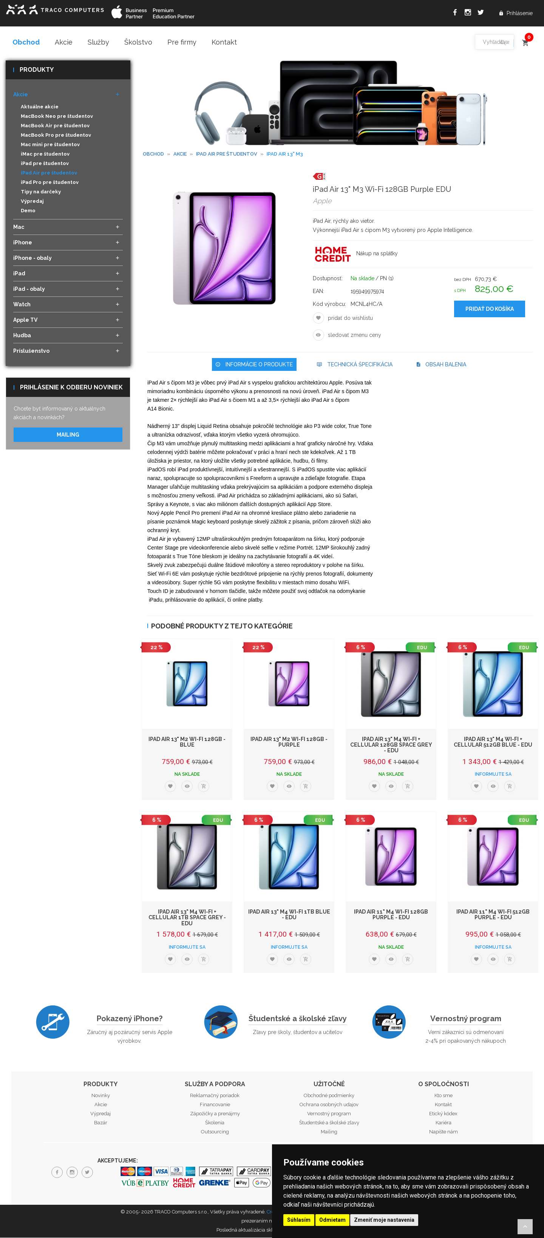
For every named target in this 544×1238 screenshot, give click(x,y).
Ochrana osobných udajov (329, 1105)
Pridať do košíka (489, 309)
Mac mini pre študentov (50, 145)
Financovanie (215, 1105)
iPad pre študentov (45, 164)
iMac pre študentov (45, 154)
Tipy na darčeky (41, 192)
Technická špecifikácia (355, 365)
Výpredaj (32, 202)
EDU (422, 648)
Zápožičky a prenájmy (215, 1114)
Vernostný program (465, 1018)
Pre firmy (181, 42)
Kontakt (224, 42)
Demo (28, 211)
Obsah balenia (441, 365)
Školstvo (138, 42)
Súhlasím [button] (299, 1220)
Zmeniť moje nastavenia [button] (384, 1220)
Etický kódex (443, 1114)
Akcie (64, 42)
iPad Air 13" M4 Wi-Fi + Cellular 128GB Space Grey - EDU (391, 745)
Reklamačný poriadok (215, 1096)
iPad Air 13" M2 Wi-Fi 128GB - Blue (187, 742)
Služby (98, 42)
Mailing (68, 435)
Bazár (100, 1123)
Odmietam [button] (332, 1220)
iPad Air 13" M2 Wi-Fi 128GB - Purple (289, 742)
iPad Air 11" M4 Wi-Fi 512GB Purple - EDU (493, 915)
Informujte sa (493, 774)
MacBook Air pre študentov (55, 126)
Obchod (26, 42)
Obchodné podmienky (329, 1096)
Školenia (214, 1123)
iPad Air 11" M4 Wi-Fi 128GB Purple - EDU (391, 915)
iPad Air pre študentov (49, 173)
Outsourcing (215, 1132)
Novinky (100, 1096)
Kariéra (443, 1123)
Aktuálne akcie (40, 107)
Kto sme (443, 1096)
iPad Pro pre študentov (50, 183)
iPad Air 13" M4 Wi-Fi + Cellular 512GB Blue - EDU (493, 742)
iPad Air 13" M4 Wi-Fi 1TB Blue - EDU (289, 915)
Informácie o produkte (254, 365)
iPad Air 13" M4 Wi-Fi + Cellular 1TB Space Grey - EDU (187, 918)
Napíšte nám (443, 1132)
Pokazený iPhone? (129, 1018)
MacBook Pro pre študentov (56, 136)
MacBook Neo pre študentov (57, 117)
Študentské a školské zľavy (298, 1018)
